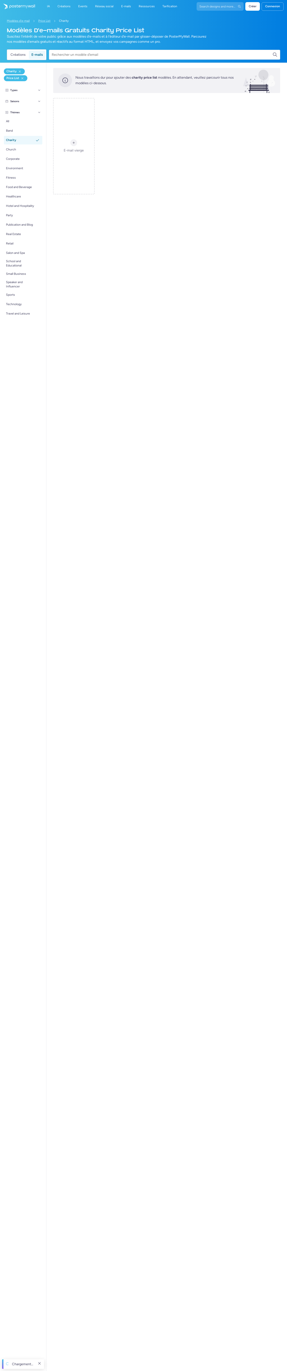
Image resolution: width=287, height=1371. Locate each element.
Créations (17, 55)
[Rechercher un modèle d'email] (162, 54)
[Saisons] (39, 101)
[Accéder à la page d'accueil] (17, 6)
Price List (44, 21)
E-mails (37, 55)
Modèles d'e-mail (18, 21)
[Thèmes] (39, 112)
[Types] (39, 90)
